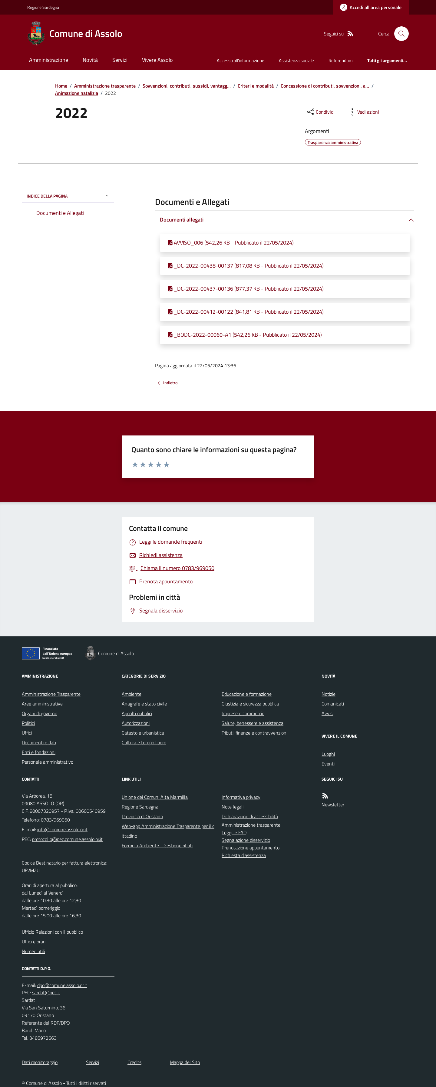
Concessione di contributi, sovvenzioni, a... (325, 85)
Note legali (232, 806)
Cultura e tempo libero (144, 742)
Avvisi (327, 713)
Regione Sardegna (43, 7)
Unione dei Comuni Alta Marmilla (155, 797)
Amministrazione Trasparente (51, 694)
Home (61, 85)
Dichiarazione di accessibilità (250, 816)
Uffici (27, 732)
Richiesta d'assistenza (244, 855)
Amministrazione (48, 60)
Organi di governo (39, 713)
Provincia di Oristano (142, 816)
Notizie (328, 694)
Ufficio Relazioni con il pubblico (52, 931)
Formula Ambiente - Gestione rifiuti (157, 845)
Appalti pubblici (137, 713)
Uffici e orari (33, 941)
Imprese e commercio (243, 713)
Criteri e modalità (256, 85)
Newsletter (333, 804)
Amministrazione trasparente (105, 85)
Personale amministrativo (47, 761)
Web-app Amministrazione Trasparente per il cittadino (168, 830)
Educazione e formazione (247, 694)
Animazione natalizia (76, 93)
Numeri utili (33, 951)
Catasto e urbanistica (143, 732)
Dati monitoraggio (40, 1062)
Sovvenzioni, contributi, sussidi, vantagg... (187, 85)
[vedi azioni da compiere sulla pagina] (363, 112)
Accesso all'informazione (240, 60)
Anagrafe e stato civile (144, 703)
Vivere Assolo (157, 60)
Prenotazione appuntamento (250, 847)
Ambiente (131, 694)
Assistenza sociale (296, 60)
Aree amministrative (42, 703)
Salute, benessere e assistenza (252, 723)
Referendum (341, 60)
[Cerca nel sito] (399, 33)
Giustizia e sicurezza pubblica (250, 703)
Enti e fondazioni (38, 752)
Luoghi (328, 754)
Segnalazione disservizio (246, 840)
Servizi (119, 60)
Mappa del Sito (185, 1062)
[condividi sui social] (320, 112)
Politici (28, 723)
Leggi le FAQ (234, 832)
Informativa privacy (241, 797)
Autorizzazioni (136, 723)
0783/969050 (55, 819)
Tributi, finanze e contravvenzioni (254, 732)
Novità (90, 60)
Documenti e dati (39, 742)
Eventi (328, 763)
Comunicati (333, 703)
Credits (134, 1062)
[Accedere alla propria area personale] (371, 7)
